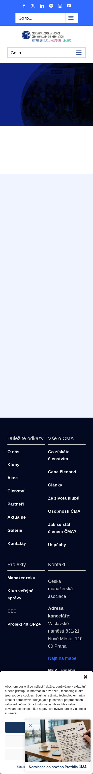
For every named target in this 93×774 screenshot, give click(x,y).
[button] (85, 676)
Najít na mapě (62, 658)
